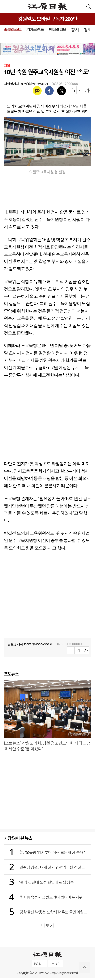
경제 (87, 29)
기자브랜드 (35, 29)
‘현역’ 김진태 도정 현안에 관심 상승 (46, 881)
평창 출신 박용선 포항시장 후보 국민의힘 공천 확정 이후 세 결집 (53, 911)
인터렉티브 (57, 29)
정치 (75, 29)
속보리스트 (12, 29)
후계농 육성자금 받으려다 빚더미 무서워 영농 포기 (53, 896)
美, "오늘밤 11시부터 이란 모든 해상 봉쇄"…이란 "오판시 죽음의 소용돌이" (53, 852)
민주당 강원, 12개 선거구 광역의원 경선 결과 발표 (53, 867)
